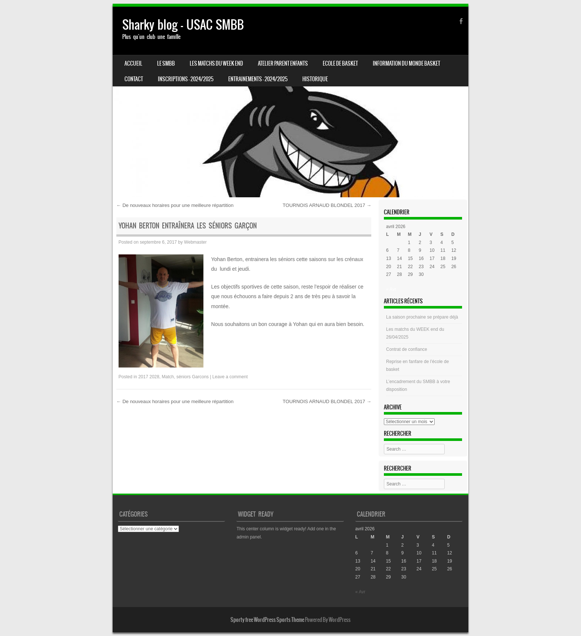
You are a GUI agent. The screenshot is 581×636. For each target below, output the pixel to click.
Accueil (133, 63)
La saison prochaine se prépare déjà (422, 317)
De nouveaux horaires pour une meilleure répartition (175, 205)
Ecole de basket (340, 63)
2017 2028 (148, 376)
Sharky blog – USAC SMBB (183, 25)
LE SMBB (166, 63)
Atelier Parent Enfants (283, 63)
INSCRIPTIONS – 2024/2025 (185, 79)
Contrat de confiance (406, 349)
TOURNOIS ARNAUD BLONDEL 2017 (327, 205)
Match (168, 376)
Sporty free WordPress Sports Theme (267, 620)
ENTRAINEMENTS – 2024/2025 (258, 79)
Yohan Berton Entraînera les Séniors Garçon (188, 226)
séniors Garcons (192, 376)
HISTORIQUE (315, 79)
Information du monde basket (406, 63)
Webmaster (195, 242)
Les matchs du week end (216, 63)
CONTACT (133, 79)
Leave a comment (230, 376)
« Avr (391, 289)
